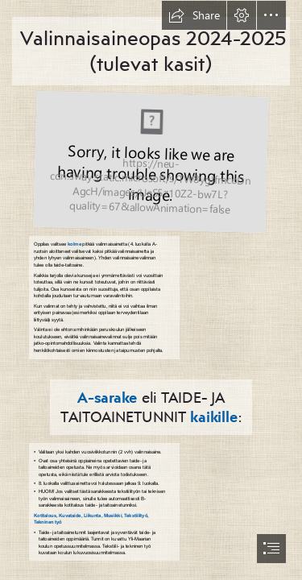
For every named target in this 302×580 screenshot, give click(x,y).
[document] (151, 290)
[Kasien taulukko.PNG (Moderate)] (149, 161)
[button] (194, 15)
